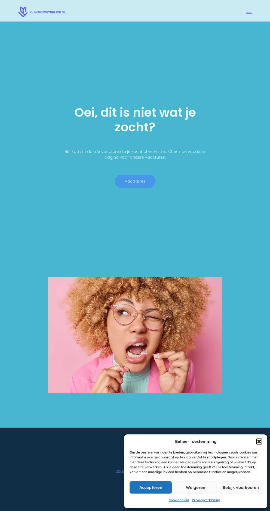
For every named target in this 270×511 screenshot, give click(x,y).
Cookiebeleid (179, 500)
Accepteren (150, 487)
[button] (259, 441)
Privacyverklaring (206, 500)
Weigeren (195, 487)
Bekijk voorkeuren (241, 487)
